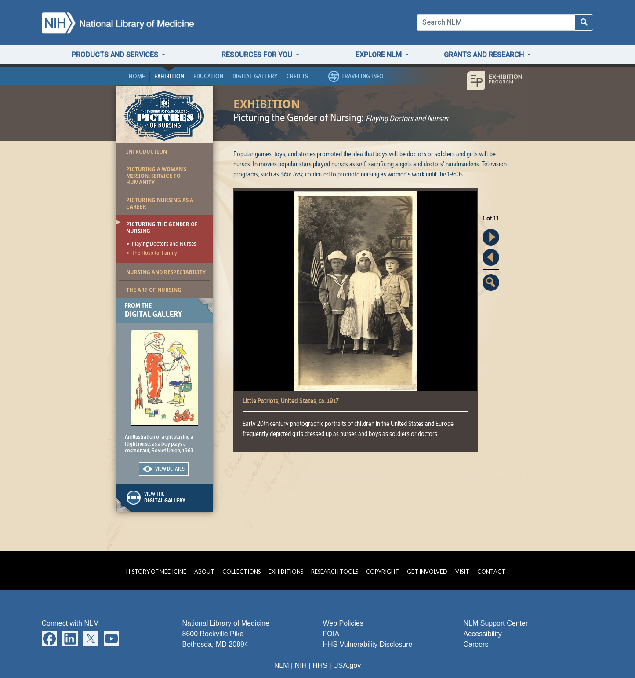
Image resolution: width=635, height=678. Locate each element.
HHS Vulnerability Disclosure (368, 644)
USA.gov (347, 665)
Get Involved (427, 571)
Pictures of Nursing (164, 115)
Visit (462, 571)
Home (137, 76)
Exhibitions (286, 571)
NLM (281, 665)
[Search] (496, 22)
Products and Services (116, 55)
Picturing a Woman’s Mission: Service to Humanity (156, 175)
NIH (301, 665)
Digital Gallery (254, 76)
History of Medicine (156, 571)
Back (491, 257)
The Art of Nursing (153, 289)
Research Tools (334, 571)
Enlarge (491, 282)
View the (178, 497)
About (204, 571)
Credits (297, 76)
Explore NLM (379, 55)
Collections (241, 571)
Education (208, 76)
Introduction (146, 151)
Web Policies (343, 623)
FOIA (331, 634)
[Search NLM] (584, 22)
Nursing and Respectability (166, 272)
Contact (491, 571)
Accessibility (483, 634)
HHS (319, 665)
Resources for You (257, 55)
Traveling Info (362, 76)
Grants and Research (485, 55)
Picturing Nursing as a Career (159, 203)
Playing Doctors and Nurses (164, 244)
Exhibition (169, 76)
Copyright (382, 571)
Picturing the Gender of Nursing (162, 227)
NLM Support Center (496, 623)
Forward (491, 237)
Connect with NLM (70, 623)
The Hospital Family (154, 253)
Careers (476, 644)
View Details (170, 468)
